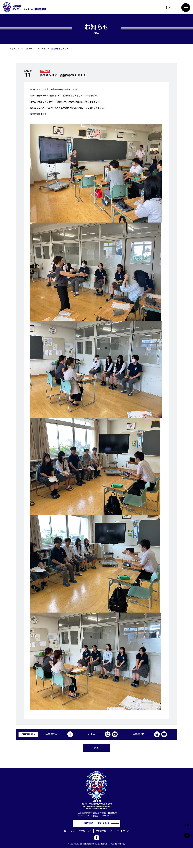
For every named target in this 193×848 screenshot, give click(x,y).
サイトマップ (123, 830)
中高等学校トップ (104, 830)
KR (174, 7)
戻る (96, 747)
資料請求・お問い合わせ (98, 823)
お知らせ (28, 48)
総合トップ (14, 48)
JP (169, 7)
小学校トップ (85, 830)
